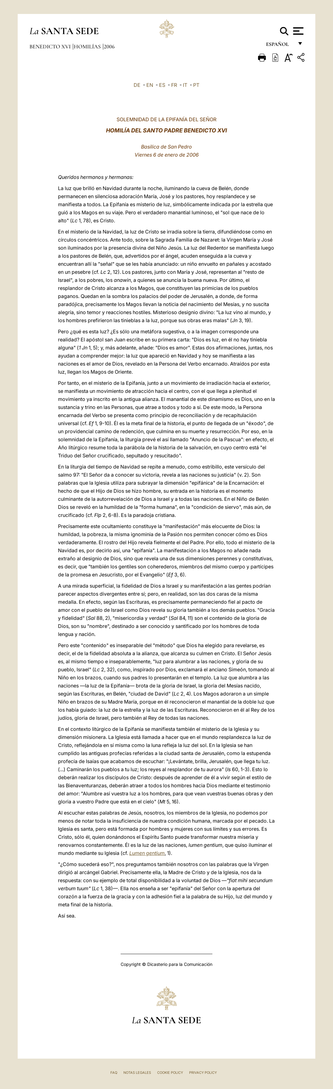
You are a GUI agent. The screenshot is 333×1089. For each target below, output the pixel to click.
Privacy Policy (203, 1072)
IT (185, 85)
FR (174, 85)
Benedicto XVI (50, 46)
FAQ (113, 1072)
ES (162, 85)
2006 (109, 46)
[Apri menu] (297, 31)
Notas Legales (137, 1072)
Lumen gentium (147, 853)
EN (149, 85)
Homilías (88, 46)
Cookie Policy (170, 1072)
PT (196, 85)
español (279, 46)
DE (137, 85)
